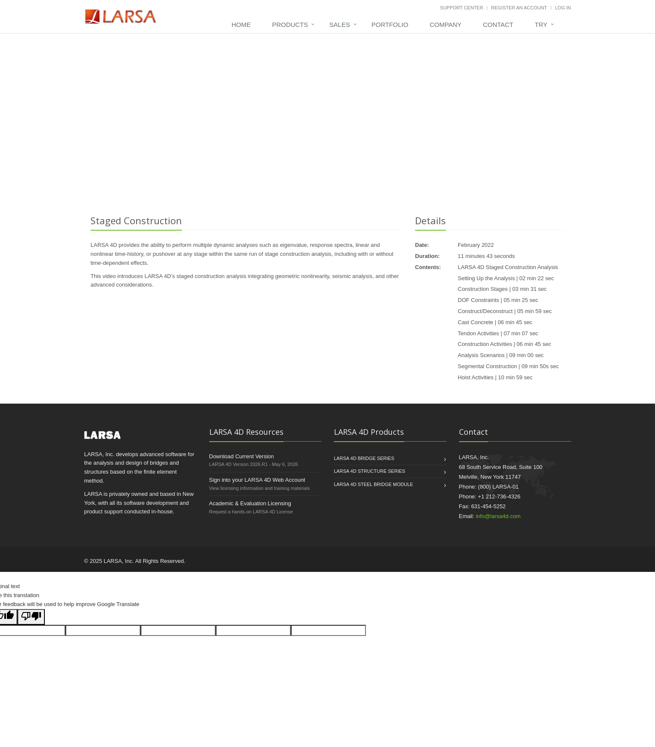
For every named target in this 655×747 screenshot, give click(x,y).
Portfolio (389, 24)
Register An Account (519, 7)
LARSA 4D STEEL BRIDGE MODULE (373, 484)
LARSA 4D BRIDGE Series (364, 458)
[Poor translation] (31, 617)
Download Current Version (241, 456)
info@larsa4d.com (498, 516)
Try (541, 24)
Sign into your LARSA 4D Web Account (257, 480)
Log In (563, 7)
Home (241, 24)
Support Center (461, 7)
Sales (339, 24)
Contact (498, 24)
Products (290, 24)
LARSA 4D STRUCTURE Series (369, 471)
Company (446, 24)
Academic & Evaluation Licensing (250, 503)
